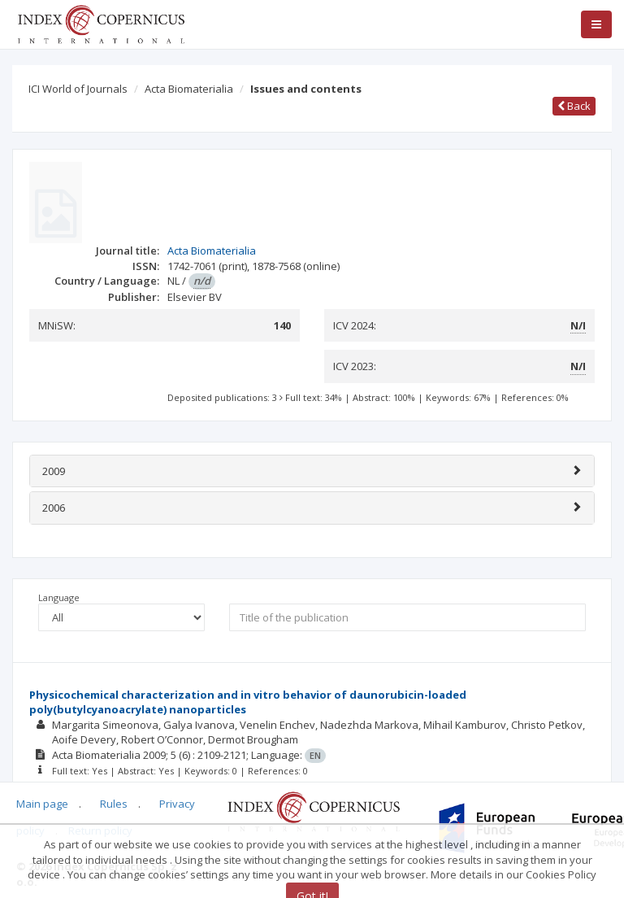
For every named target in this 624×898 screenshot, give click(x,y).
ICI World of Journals (78, 88)
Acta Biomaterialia (189, 88)
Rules (114, 803)
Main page (42, 803)
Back (574, 105)
